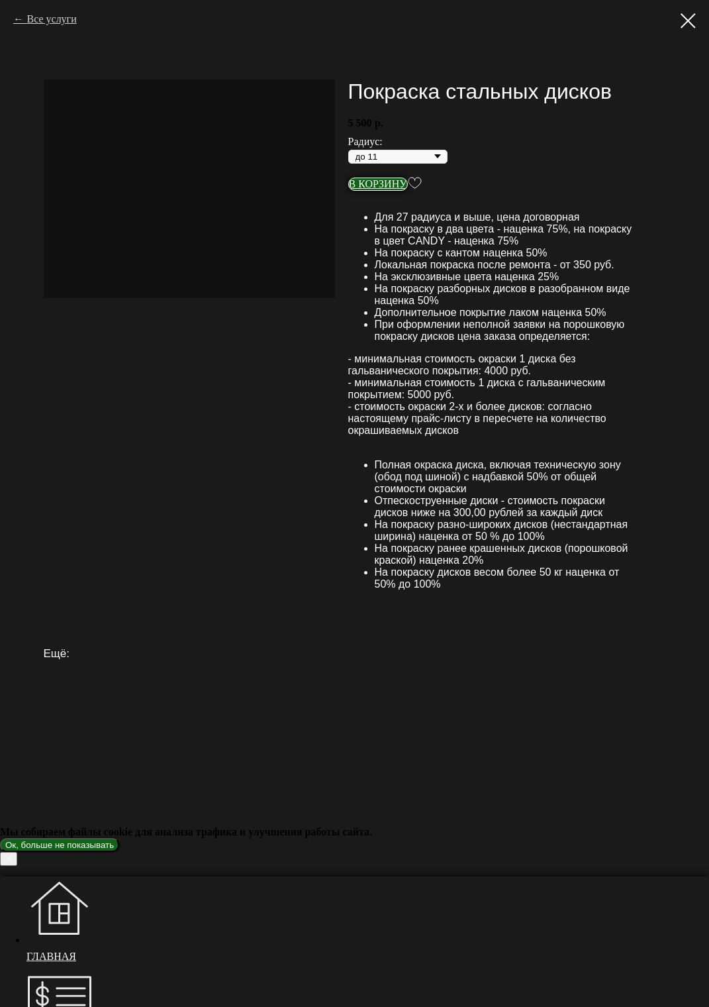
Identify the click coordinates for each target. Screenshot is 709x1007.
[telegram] (36, 966)
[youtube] (36, 931)
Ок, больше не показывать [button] (59, 845)
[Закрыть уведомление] (8, 859)
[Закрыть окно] (13, 981)
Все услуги (51, 19)
